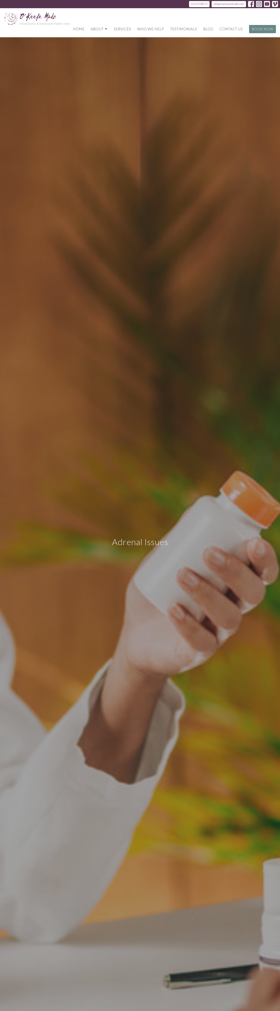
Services (122, 29)
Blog (208, 29)
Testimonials (183, 29)
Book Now (262, 29)
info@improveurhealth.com (229, 4)
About (99, 29)
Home (79, 29)
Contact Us (231, 29)
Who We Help (150, 29)
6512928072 (199, 4)
